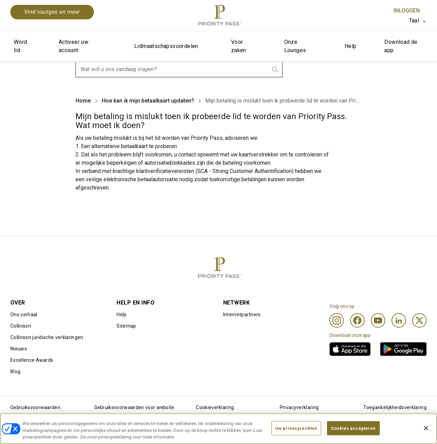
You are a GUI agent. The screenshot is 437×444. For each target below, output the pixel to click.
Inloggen (407, 10)
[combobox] (179, 69)
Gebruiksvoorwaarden (35, 407)
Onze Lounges (295, 46)
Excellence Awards (31, 360)
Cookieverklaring (215, 407)
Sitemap (126, 326)
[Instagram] (336, 320)
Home (83, 100)
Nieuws (18, 348)
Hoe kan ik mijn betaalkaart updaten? (148, 100)
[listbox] (418, 21)
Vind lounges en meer (52, 12)
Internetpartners (242, 314)
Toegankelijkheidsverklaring (395, 407)
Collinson (20, 326)
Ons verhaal (24, 314)
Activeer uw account (73, 46)
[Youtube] (378, 320)
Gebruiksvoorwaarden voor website (134, 407)
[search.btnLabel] (275, 69)
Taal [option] (414, 20)
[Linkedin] (398, 320)
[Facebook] (357, 320)
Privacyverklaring (299, 407)
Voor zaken (238, 46)
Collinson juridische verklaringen (46, 337)
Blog (15, 371)
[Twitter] (419, 320)
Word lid (20, 46)
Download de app (400, 46)
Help (351, 46)
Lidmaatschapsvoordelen (166, 46)
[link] (350, 349)
